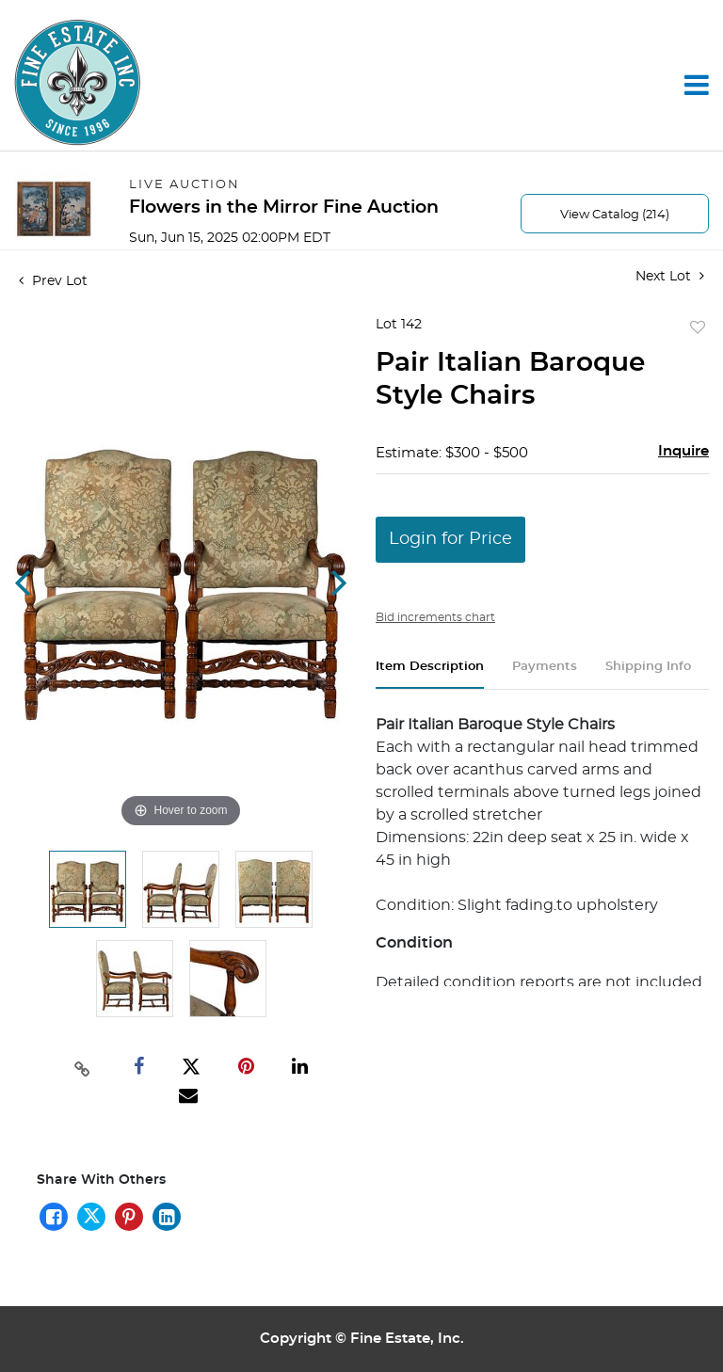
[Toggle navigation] (696, 85)
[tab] (430, 674)
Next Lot (669, 276)
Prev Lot (53, 281)
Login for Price (450, 539)
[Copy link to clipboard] (82, 1067)
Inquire (683, 451)
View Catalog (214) (614, 215)
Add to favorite (697, 328)
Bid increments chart (435, 617)
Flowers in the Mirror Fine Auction (284, 207)
